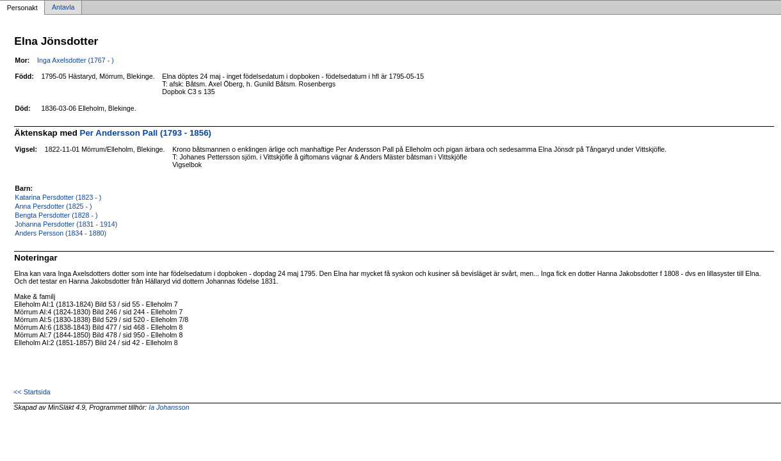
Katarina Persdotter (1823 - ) (58, 197)
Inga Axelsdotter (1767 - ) (75, 60)
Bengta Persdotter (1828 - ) (56, 215)
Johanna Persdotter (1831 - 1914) (66, 224)
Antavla (63, 8)
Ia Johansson (169, 407)
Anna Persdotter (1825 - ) (53, 206)
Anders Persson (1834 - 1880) (60, 233)
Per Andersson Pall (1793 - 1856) (145, 133)
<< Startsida (31, 392)
